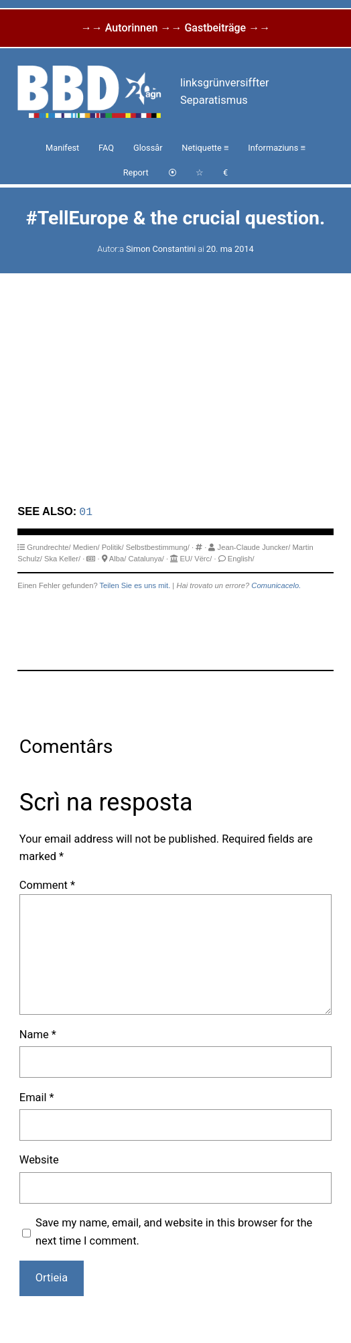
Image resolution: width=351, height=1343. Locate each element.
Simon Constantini (161, 249)
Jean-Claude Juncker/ (254, 547)
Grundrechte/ (48, 547)
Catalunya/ (146, 558)
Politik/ (113, 547)
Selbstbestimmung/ (158, 547)
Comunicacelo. (276, 585)
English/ (241, 558)
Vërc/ (203, 558)
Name (37, 1034)
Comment (47, 884)
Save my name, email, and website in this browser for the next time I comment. (174, 1231)
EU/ (186, 558)
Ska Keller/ (62, 558)
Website (39, 1159)
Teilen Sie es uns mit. (135, 585)
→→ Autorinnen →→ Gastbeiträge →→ (175, 27)
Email (36, 1096)
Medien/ (86, 547)
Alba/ (118, 558)
